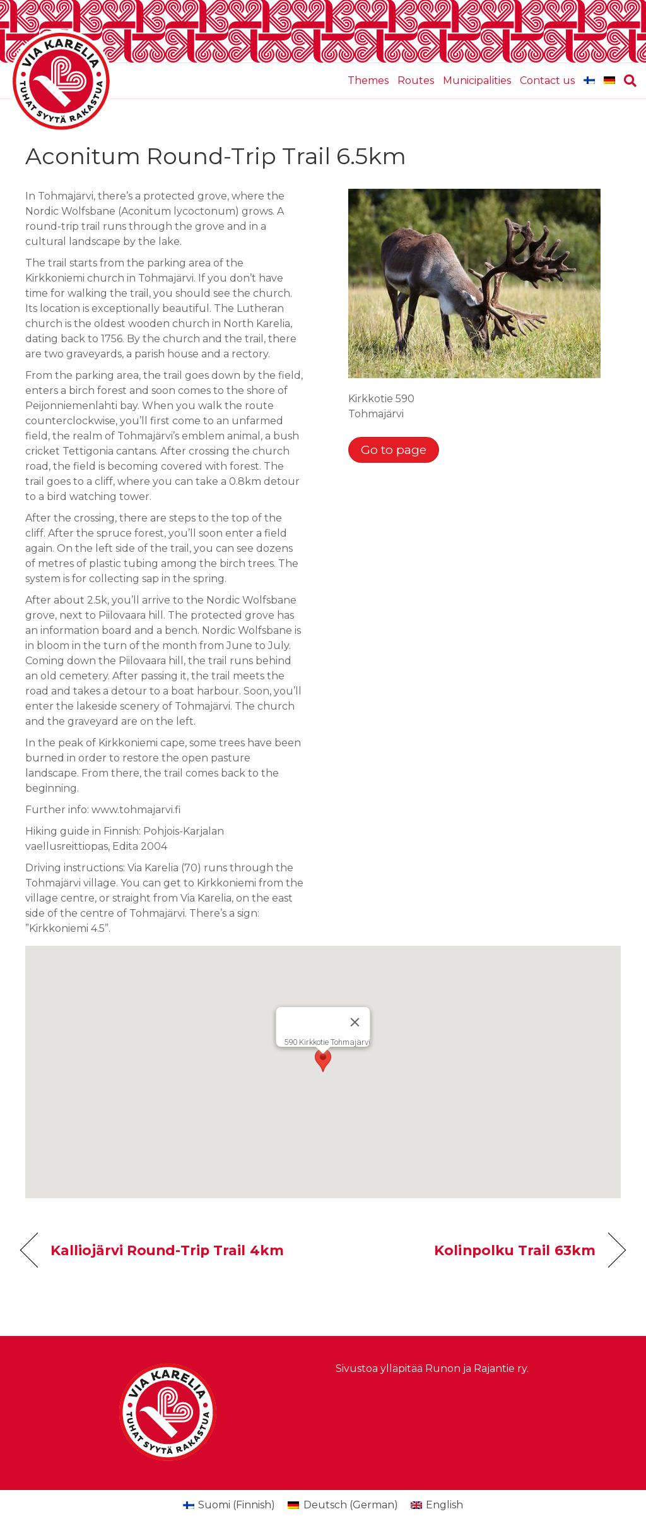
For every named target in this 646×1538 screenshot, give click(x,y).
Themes (368, 80)
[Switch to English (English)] (436, 1505)
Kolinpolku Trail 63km (515, 1250)
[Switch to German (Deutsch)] (342, 1505)
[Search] (628, 80)
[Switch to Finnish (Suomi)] (229, 1505)
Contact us (547, 80)
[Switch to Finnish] (589, 80)
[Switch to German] (609, 80)
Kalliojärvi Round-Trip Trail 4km (167, 1250)
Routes (415, 80)
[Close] (355, 1022)
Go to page (393, 449)
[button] (323, 1060)
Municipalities (477, 80)
